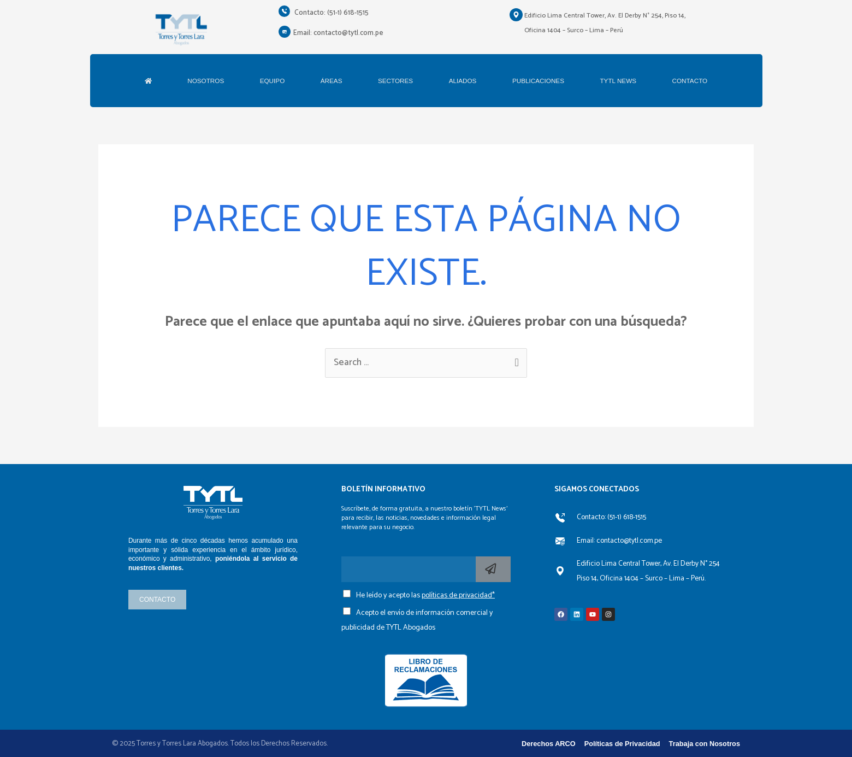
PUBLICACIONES (538, 80)
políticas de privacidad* (458, 595)
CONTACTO (690, 80)
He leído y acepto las (425, 595)
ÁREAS (331, 80)
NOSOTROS (205, 80)
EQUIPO (272, 80)
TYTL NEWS (618, 80)
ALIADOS (463, 80)
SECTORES (395, 80)
